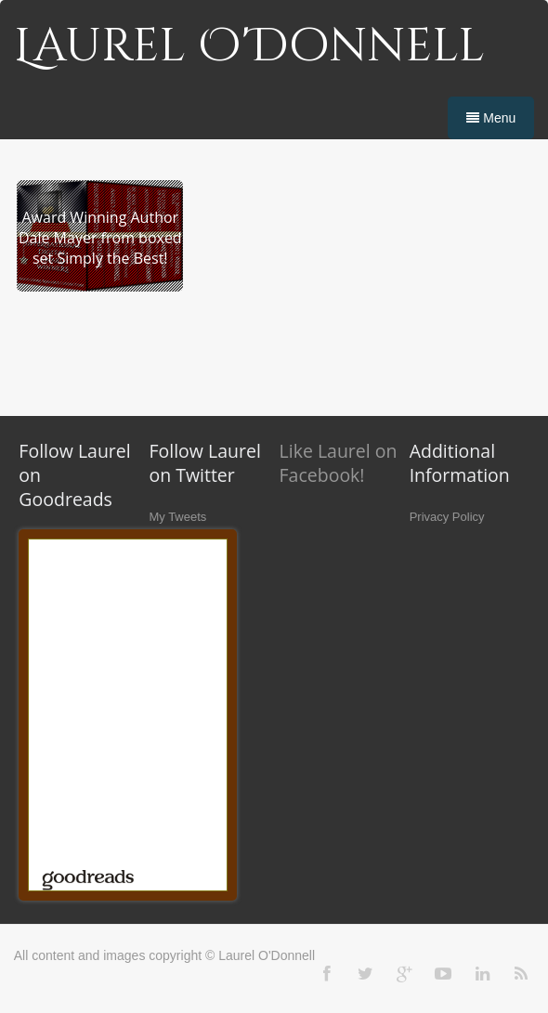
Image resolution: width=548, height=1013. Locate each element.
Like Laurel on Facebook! (339, 462)
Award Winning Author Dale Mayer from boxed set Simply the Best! (100, 237)
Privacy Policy (447, 517)
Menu (490, 117)
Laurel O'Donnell (249, 46)
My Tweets (177, 517)
